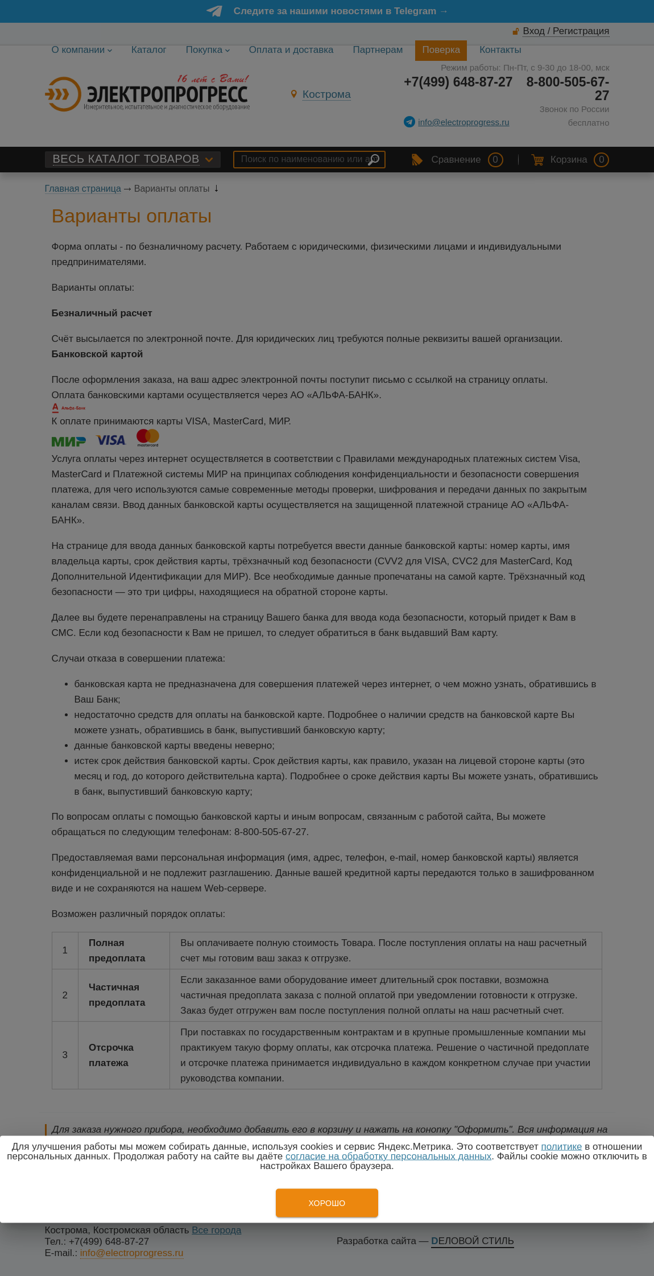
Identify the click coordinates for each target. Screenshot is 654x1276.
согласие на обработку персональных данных (388, 1156)
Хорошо (326, 1203)
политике (561, 1146)
